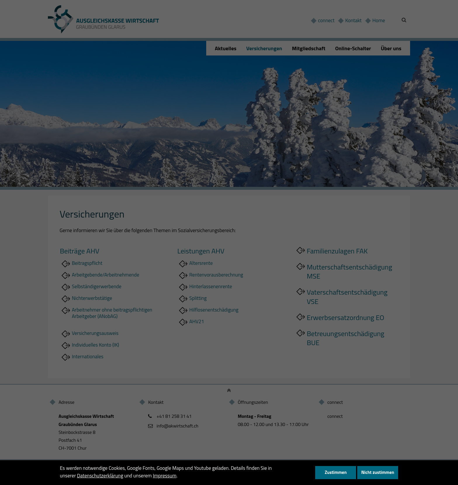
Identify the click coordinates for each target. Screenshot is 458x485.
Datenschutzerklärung (100, 475)
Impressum (164, 475)
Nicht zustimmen (377, 472)
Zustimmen (336, 472)
